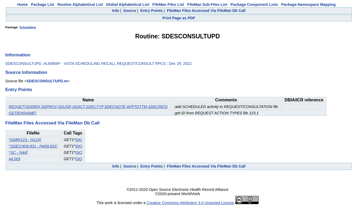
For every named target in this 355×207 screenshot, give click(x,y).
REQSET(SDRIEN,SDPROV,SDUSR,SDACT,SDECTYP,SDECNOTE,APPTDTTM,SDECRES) (88, 107)
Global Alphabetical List (127, 4)
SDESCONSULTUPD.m (46, 81)
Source (129, 10)
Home (22, 4)
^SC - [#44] (18, 152)
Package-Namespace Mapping (308, 4)
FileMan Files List (168, 4)
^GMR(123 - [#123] (25, 140)
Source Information (26, 72)
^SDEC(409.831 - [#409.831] (33, 146)
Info (115, 10)
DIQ (79, 140)
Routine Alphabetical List (80, 4)
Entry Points (151, 10)
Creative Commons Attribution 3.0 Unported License (190, 203)
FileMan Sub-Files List (207, 4)
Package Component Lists (254, 4)
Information (17, 54)
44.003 (14, 159)
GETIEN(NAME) (22, 113)
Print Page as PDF (178, 18)
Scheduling (28, 27)
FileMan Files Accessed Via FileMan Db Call (206, 10)
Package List (42, 4)
